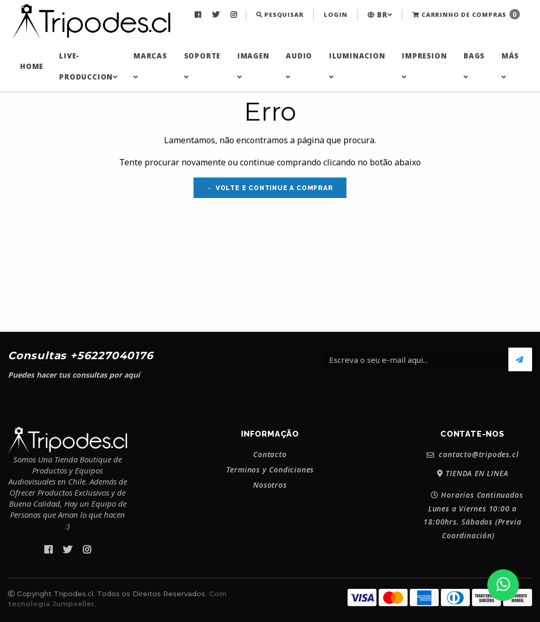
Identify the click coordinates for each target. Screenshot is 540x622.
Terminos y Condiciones (270, 469)
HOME (31, 66)
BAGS (474, 66)
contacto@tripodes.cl (473, 455)
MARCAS (150, 66)
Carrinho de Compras (466, 14)
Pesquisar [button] (280, 14)
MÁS (510, 66)
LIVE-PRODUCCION (88, 66)
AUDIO (299, 66)
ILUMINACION (357, 66)
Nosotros (269, 485)
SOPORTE (202, 66)
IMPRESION (424, 66)
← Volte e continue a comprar (270, 188)
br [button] (380, 14)
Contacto (269, 454)
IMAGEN (253, 66)
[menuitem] (199, 14)
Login (335, 14)
